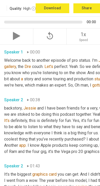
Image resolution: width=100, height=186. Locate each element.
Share (87, 8)
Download (52, 8)
